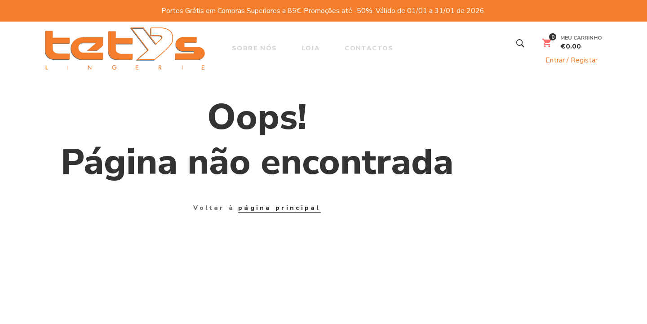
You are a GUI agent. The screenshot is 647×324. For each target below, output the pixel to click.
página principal (279, 208)
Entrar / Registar (567, 60)
